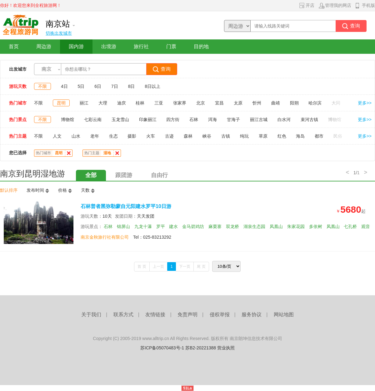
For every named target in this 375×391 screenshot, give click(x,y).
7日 (114, 86)
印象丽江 (148, 119)
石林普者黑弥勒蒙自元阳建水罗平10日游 (126, 206)
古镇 (225, 136)
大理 (102, 102)
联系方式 (123, 314)
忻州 (256, 102)
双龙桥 (232, 226)
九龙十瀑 (143, 226)
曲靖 (275, 102)
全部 (91, 175)
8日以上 (152, 86)
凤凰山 (276, 226)
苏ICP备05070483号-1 (162, 347)
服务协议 (252, 314)
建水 (173, 226)
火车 (150, 136)
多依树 (315, 226)
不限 (42, 86)
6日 (97, 86)
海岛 (300, 136)
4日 (64, 86)
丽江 (84, 102)
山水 (76, 136)
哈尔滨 (315, 102)
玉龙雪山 (120, 119)
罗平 (160, 226)
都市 (319, 136)
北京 (200, 102)
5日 (81, 86)
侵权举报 (220, 314)
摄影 (132, 136)
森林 (188, 136)
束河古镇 (309, 119)
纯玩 (244, 136)
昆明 (61, 102)
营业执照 (226, 347)
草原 (263, 136)
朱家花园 (296, 226)
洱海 (212, 119)
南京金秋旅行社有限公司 (105, 237)
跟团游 (123, 175)
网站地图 (284, 314)
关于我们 (91, 314)
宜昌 (219, 102)
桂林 (140, 102)
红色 (282, 136)
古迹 (169, 136)
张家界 (179, 102)
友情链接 (155, 314)
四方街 (172, 119)
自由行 (159, 175)
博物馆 (67, 119)
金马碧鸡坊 (193, 226)
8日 (131, 86)
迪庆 (121, 102)
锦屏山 (123, 226)
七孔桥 (350, 226)
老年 (94, 136)
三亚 (158, 102)
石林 (193, 119)
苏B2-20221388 (200, 347)
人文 (57, 136)
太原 (238, 102)
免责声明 (188, 314)
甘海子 (233, 119)
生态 (113, 136)
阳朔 (294, 102)
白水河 (284, 119)
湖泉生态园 (254, 226)
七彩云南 (93, 119)
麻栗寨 (215, 226)
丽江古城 (259, 119)
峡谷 (206, 136)
